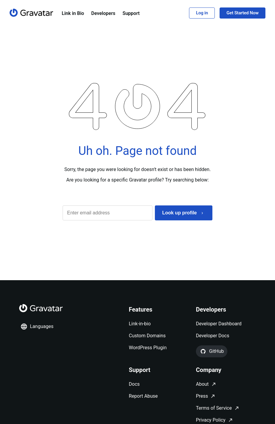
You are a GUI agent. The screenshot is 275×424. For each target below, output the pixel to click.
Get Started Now (242, 13)
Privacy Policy (211, 420)
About (202, 384)
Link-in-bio (140, 324)
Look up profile (179, 212)
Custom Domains (147, 335)
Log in (202, 13)
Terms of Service (214, 408)
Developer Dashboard (218, 324)
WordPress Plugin (148, 347)
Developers (103, 13)
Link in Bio (73, 13)
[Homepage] (31, 13)
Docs (134, 384)
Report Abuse (143, 396)
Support (131, 13)
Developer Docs (212, 335)
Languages (36, 326)
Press (202, 396)
